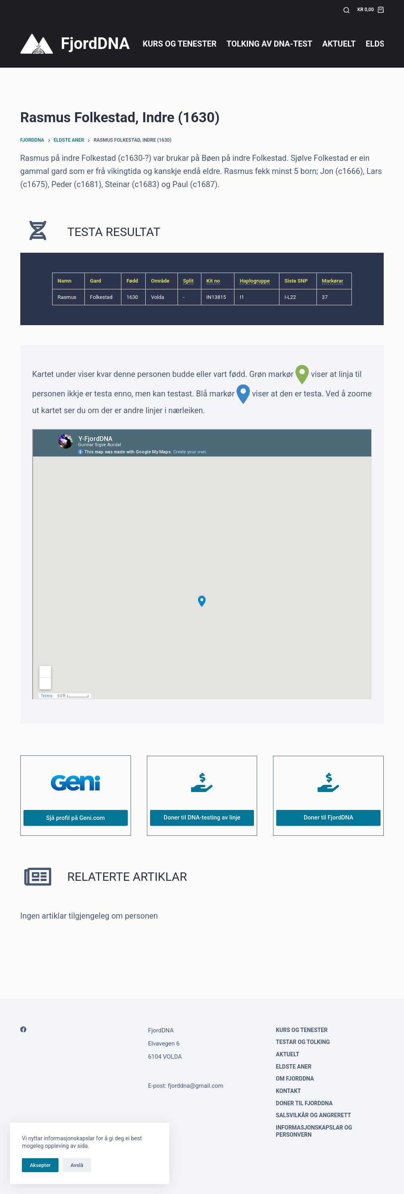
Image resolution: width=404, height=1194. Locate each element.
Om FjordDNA (295, 1078)
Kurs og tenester (179, 44)
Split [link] (188, 281)
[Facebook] (23, 1029)
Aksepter (40, 1165)
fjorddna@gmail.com (196, 1085)
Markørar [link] (332, 281)
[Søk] (346, 10)
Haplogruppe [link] (254, 281)
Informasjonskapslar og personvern (314, 1131)
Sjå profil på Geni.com (75, 817)
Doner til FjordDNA (328, 817)
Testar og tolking (303, 1042)
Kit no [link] (213, 281)
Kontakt (288, 1091)
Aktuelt (339, 44)
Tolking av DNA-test (269, 44)
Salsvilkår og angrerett (313, 1115)
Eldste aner (293, 1066)
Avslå (76, 1165)
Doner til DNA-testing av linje (202, 817)
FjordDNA (95, 43)
